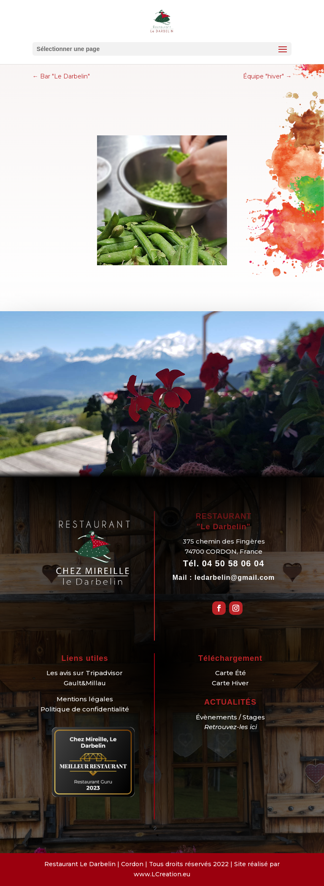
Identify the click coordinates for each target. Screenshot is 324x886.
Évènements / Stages (230, 717)
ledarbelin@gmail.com (234, 577)
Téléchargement (230, 658)
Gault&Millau (85, 683)
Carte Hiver (230, 683)
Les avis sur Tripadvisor (84, 673)
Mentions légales (85, 699)
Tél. (223, 563)
